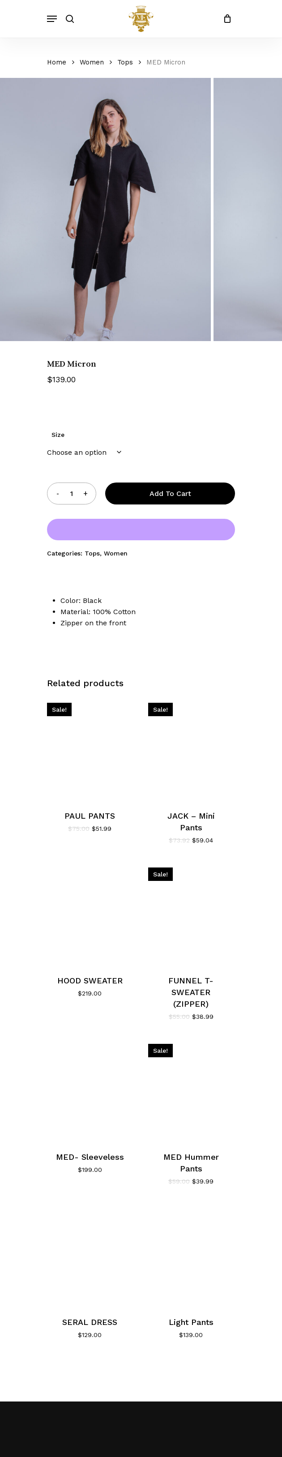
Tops (125, 62)
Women (92, 62)
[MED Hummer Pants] (191, 1089)
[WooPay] (141, 529)
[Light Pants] (191, 1254)
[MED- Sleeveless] (90, 1089)
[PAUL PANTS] (90, 748)
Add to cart (170, 493)
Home (56, 62)
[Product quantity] (71, 493)
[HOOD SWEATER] (90, 913)
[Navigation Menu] (52, 18)
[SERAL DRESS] (90, 1254)
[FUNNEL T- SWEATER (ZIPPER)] (191, 913)
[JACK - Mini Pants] (191, 748)
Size (57, 434)
